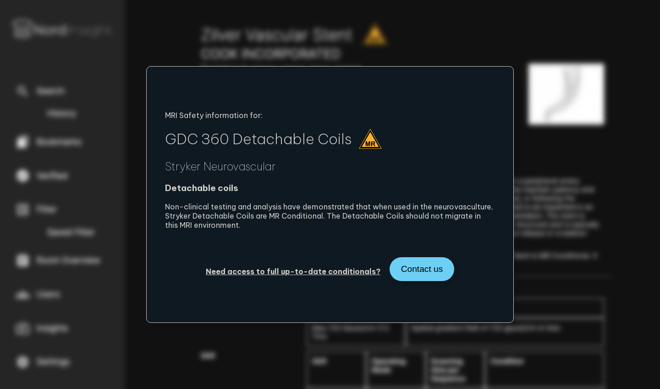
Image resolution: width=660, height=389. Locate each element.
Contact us (422, 269)
